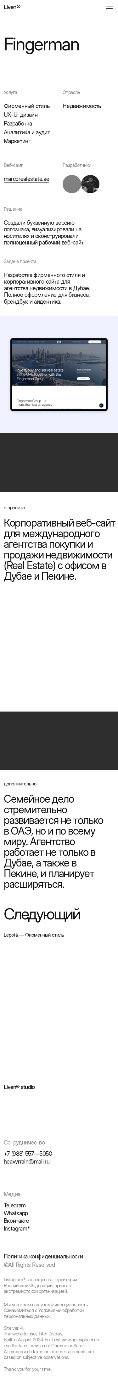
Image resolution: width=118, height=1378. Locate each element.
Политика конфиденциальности (43, 1256)
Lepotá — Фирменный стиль (34, 935)
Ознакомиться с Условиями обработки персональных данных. (44, 1313)
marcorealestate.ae (26, 179)
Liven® (12, 7)
